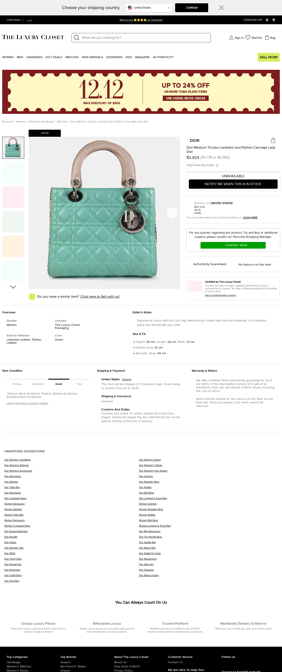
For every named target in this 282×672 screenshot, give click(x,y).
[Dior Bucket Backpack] (71, 533)
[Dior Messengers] (208, 560)
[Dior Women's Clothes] (208, 467)
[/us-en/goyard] (87, 662)
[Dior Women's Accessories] (71, 472)
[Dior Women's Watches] (71, 467)
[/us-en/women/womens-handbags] (33, 662)
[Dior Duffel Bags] (71, 577)
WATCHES (72, 57)
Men (20, 57)
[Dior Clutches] (208, 478)
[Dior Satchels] (71, 483)
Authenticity (163, 57)
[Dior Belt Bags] (208, 494)
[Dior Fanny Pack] (71, 560)
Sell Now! (269, 57)
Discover (7, 121)
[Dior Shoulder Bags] (208, 483)
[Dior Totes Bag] (71, 489)
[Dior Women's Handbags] (71, 461)
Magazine (142, 57)
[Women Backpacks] (71, 505)
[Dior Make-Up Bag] (208, 577)
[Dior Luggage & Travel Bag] (208, 500)
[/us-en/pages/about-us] (141, 662)
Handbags (34, 57)
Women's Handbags (41, 121)
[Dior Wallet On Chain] (208, 555)
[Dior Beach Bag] (208, 549)
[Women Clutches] (208, 505)
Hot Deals (54, 57)
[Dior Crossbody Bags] (71, 500)
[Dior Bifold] (71, 555)
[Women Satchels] (71, 511)
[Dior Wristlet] (71, 538)
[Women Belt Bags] (208, 522)
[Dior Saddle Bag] (208, 544)
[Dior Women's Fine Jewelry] (208, 472)
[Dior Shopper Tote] (71, 549)
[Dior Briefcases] (71, 571)
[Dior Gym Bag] (71, 582)
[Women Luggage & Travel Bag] (208, 527)
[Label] (145, 37)
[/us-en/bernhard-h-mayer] (87, 666)
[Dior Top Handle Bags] (208, 538)
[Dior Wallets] (208, 489)
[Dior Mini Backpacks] (208, 533)
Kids (129, 57)
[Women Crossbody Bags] (71, 527)
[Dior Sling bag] (208, 566)
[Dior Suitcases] (208, 571)
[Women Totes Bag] (71, 516)
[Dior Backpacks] (71, 478)
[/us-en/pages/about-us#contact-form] (195, 662)
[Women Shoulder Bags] (208, 511)
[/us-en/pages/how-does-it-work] (141, 666)
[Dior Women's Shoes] (208, 461)
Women (8, 57)
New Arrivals (92, 57)
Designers (114, 57)
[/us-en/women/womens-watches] (33, 666)
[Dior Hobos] (71, 544)
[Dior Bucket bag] (71, 566)
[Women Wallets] (208, 516)
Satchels (62, 121)
